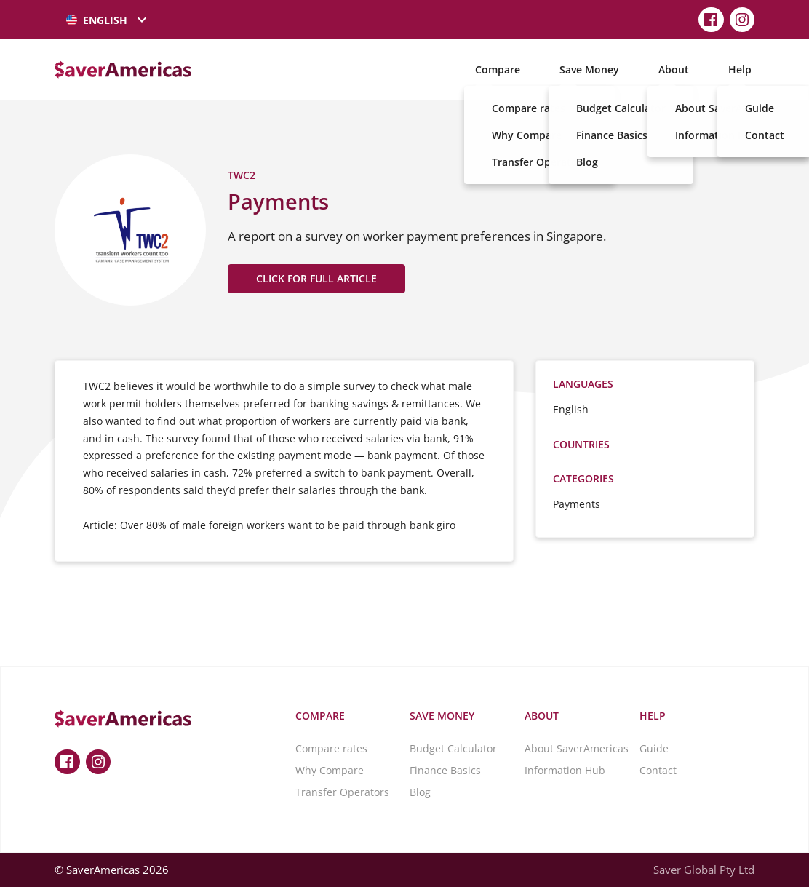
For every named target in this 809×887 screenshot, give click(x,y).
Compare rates (331, 748)
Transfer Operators (342, 792)
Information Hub (565, 770)
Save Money (589, 69)
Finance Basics (445, 770)
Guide (654, 748)
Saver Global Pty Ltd (703, 869)
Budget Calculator (453, 748)
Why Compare (329, 770)
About (673, 69)
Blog (420, 792)
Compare (497, 69)
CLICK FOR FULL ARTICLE (316, 278)
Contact (658, 770)
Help (740, 69)
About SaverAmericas (577, 748)
